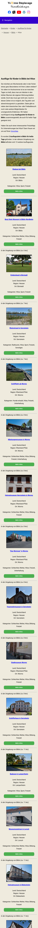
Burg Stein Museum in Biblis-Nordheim (19, 219)
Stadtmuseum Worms (19, 663)
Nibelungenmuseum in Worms (19, 440)
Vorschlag (14, 131)
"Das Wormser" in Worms (19, 551)
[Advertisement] (19, 55)
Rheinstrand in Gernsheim (19, 328)
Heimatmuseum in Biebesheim (19, 885)
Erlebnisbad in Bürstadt (19, 275)
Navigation (7, 20)
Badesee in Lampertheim (19, 774)
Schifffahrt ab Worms (19, 384)
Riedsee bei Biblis (19, 169)
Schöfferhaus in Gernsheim (19, 718)
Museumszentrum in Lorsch (19, 829)
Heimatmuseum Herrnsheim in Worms (19, 495)
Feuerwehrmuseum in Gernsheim (19, 607)
